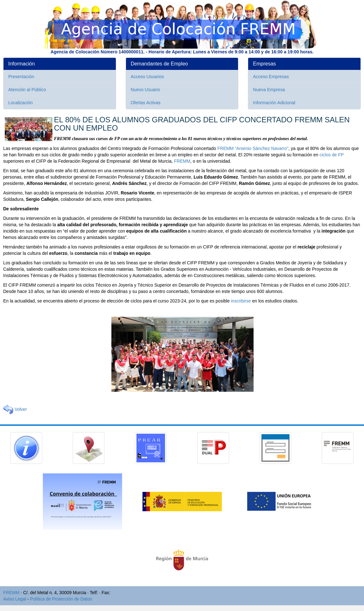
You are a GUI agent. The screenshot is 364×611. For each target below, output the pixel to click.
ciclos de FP (332, 154)
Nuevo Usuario (145, 89)
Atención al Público (27, 89)
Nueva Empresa (269, 89)
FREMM (182, 161)
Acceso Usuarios (147, 76)
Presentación (21, 76)
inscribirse (241, 300)
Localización (20, 102)
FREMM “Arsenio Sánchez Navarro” (252, 148)
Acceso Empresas (271, 76)
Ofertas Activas (146, 102)
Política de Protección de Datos (61, 598)
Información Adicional (274, 102)
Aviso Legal (14, 598)
